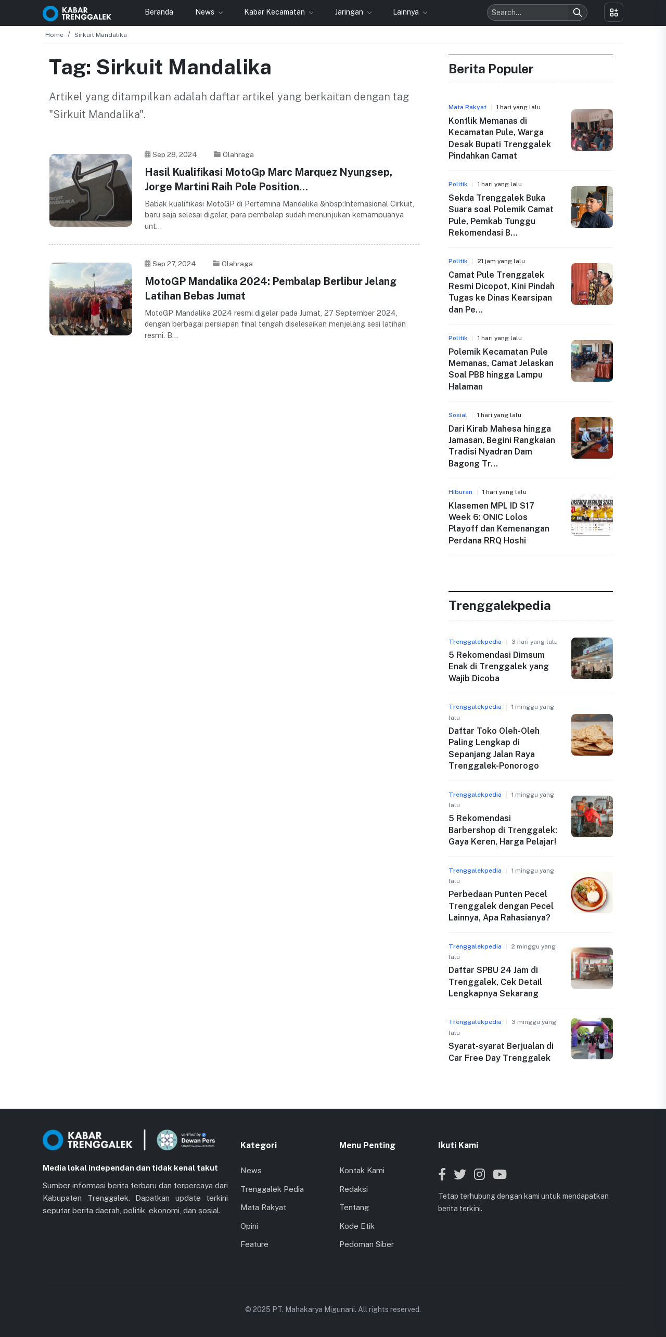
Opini (249, 1226)
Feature (254, 1244)
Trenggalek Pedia (272, 1189)
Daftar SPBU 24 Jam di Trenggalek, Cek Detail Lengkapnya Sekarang (495, 981)
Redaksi (353, 1189)
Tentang (354, 1207)
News (205, 12)
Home (54, 34)
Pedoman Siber (366, 1244)
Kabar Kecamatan (275, 12)
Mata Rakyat (263, 1207)
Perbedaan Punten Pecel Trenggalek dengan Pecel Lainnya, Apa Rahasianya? (501, 906)
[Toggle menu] (613, 12)
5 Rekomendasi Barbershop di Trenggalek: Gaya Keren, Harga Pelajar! (503, 830)
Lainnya (406, 12)
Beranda (159, 12)
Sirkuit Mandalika (100, 34)
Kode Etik (357, 1226)
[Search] (577, 12)
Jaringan (350, 12)
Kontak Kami (362, 1170)
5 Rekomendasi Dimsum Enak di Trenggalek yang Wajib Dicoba (499, 666)
